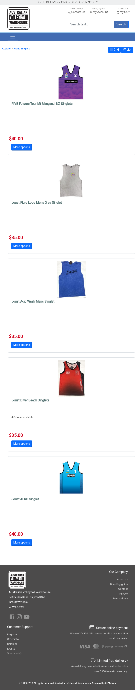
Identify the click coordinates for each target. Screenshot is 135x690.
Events (11, 648)
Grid (114, 49)
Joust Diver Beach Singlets (30, 400)
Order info (13, 639)
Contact (123, 588)
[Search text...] (91, 24)
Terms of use (120, 598)
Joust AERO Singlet (25, 499)
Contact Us (78, 12)
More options (21, 147)
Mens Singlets (22, 48)
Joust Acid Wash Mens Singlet (32, 301)
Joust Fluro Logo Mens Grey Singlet (36, 203)
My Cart (125, 12)
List (127, 49)
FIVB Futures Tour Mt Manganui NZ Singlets (41, 104)
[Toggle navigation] (12, 37)
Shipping (12, 643)
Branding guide (119, 584)
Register (12, 634)
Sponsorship (14, 653)
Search (121, 24)
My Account (100, 12)
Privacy (123, 593)
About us (122, 579)
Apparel (6, 48)
